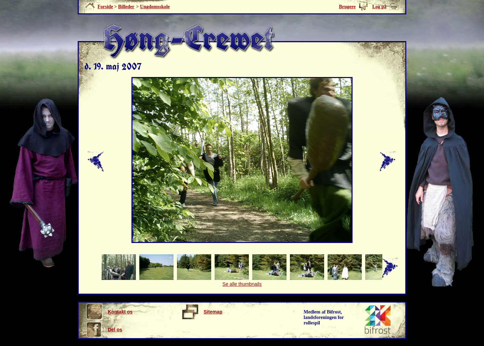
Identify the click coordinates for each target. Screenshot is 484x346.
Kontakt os (109, 311)
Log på (379, 6)
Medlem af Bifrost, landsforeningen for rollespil (324, 317)
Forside (105, 6)
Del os (104, 329)
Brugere (347, 6)
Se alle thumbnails (242, 284)
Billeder (126, 6)
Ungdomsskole (155, 6)
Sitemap (201, 311)
